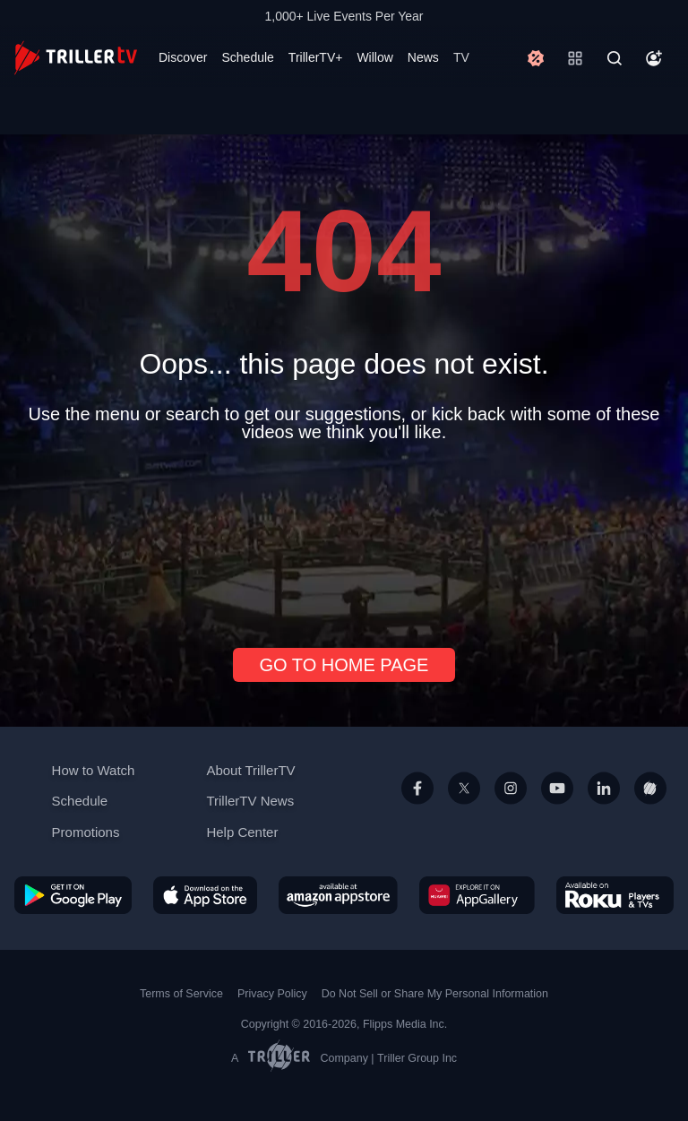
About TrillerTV (250, 770)
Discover (183, 57)
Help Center (242, 832)
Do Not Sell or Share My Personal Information (435, 993)
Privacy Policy (272, 993)
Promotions (86, 832)
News (423, 57)
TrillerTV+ (315, 57)
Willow (374, 57)
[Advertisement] (344, 537)
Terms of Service (181, 993)
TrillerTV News (250, 800)
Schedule (247, 57)
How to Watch (93, 770)
